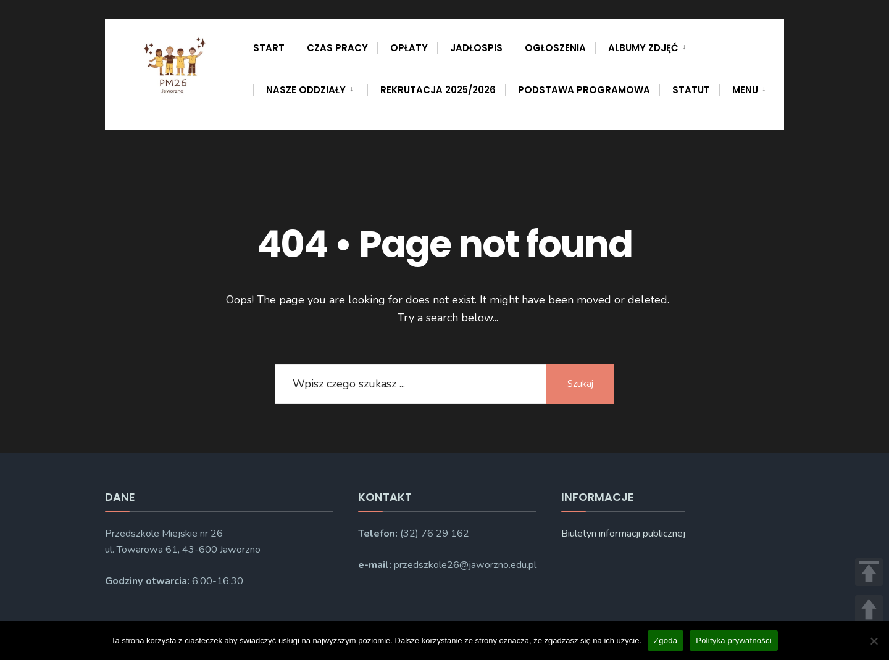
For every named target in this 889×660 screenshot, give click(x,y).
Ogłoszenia (555, 47)
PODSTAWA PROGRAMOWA (584, 89)
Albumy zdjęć (643, 47)
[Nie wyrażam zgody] (873, 641)
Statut (691, 89)
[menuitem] (647, 46)
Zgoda (665, 640)
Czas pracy (337, 47)
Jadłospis (476, 47)
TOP (869, 572)
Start (269, 47)
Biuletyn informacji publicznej (623, 533)
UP (869, 609)
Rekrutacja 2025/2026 (438, 89)
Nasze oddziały (306, 89)
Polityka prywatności (734, 640)
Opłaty (409, 47)
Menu (745, 89)
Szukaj (580, 383)
